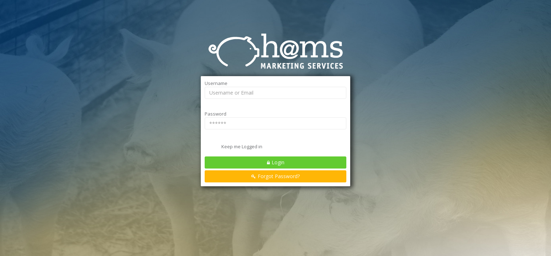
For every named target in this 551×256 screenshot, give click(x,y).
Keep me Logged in (241, 146)
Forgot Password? (279, 176)
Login (278, 162)
